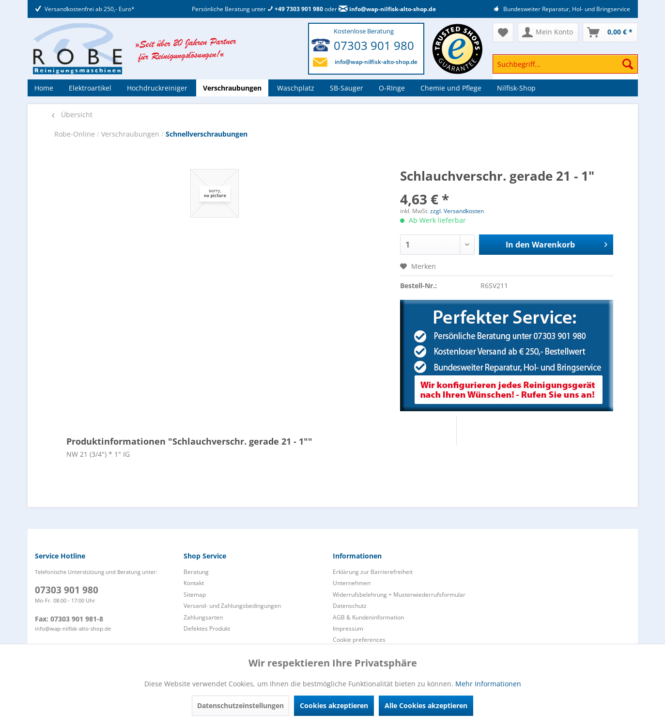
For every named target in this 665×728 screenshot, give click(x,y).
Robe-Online (75, 134)
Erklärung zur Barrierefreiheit (373, 572)
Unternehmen (352, 583)
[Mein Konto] (548, 32)
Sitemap (195, 594)
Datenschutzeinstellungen (240, 705)
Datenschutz (350, 606)
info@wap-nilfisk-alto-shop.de (387, 9)
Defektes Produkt (207, 628)
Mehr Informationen (488, 683)
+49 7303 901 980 (295, 9)
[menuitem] (565, 68)
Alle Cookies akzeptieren (426, 705)
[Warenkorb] (610, 32)
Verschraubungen (131, 134)
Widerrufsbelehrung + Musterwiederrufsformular (399, 594)
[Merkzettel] (503, 32)
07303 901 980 (374, 45)
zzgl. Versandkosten (457, 211)
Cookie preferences (359, 639)
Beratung (196, 572)
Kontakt (194, 583)
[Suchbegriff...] (565, 64)
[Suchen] (628, 64)
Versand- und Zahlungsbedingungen (232, 606)
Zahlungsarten (203, 617)
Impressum (348, 628)
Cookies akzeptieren (334, 705)
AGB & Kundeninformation (368, 617)
